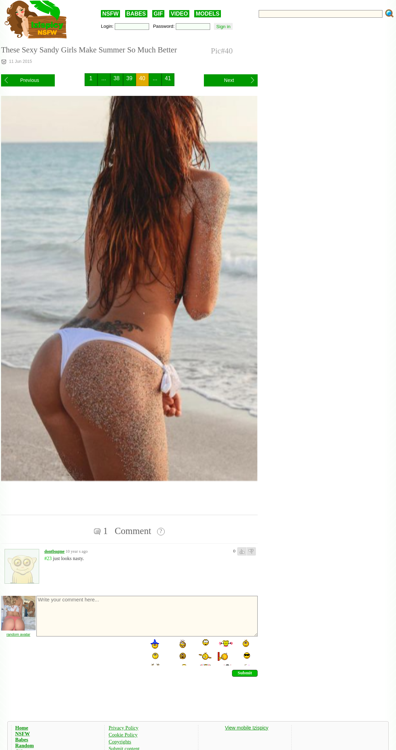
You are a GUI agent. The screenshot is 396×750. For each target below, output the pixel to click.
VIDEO (179, 14)
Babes (21, 739)
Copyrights (120, 741)
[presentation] (88, 651)
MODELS (207, 14)
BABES (136, 14)
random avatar (19, 634)
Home (21, 728)
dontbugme (54, 551)
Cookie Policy (123, 735)
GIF (158, 14)
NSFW (110, 14)
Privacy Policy (123, 728)
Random (24, 745)
